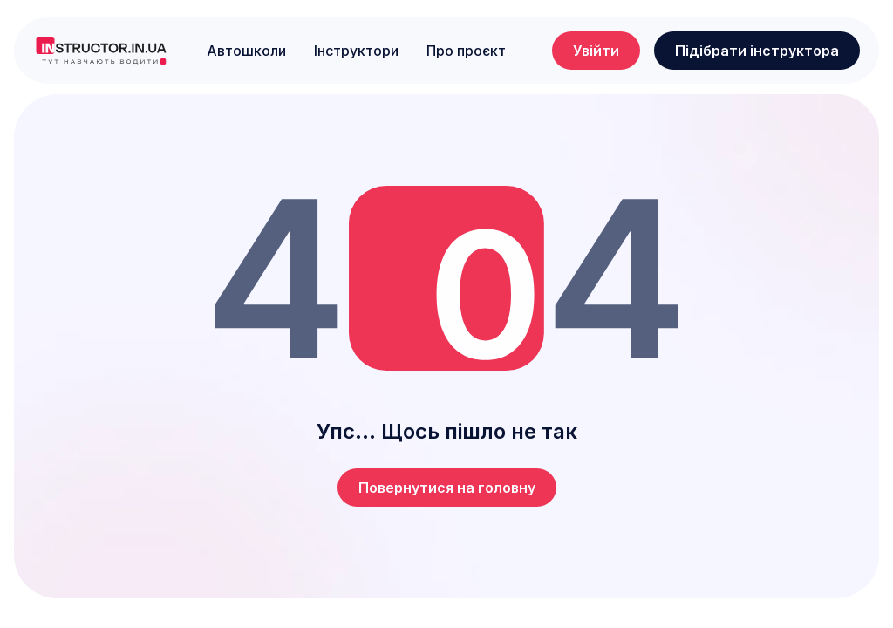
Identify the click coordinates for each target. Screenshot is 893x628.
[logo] (100, 51)
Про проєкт (466, 50)
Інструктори (356, 50)
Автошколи (246, 50)
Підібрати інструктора (757, 50)
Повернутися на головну (446, 487)
